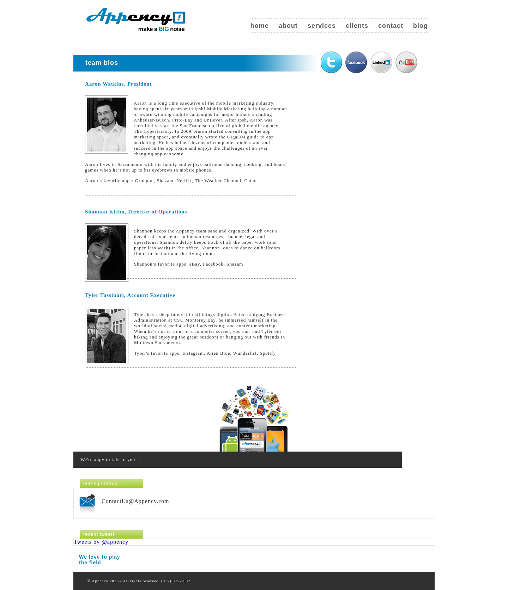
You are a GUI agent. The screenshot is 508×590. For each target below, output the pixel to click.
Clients (357, 25)
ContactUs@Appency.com (135, 501)
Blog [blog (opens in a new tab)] (420, 25)
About (288, 25)
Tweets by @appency (101, 542)
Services (322, 25)
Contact (390, 25)
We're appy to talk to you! (108, 459)
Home (259, 25)
